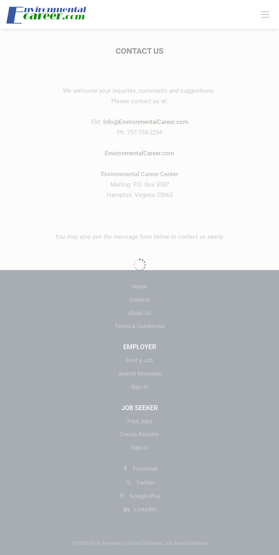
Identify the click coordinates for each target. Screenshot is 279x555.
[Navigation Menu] (265, 14)
